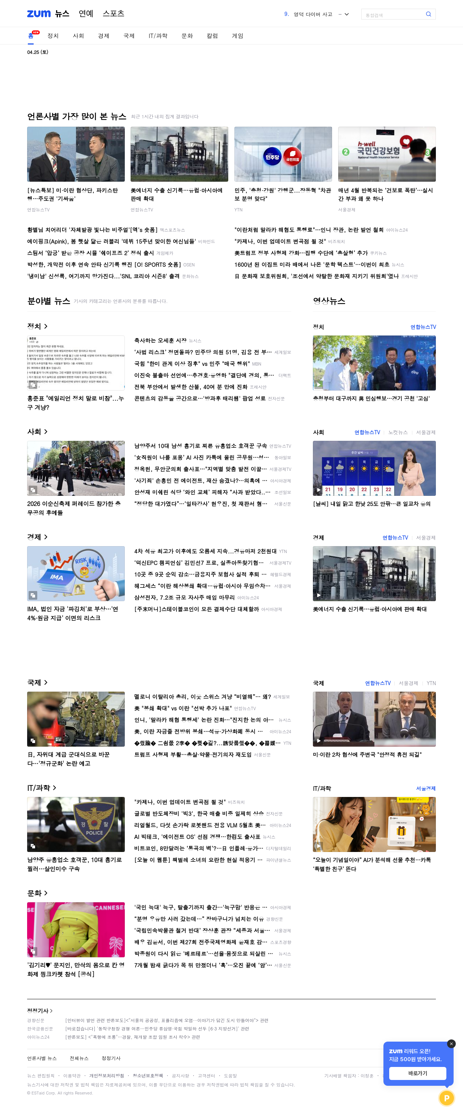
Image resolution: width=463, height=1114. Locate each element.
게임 (237, 35)
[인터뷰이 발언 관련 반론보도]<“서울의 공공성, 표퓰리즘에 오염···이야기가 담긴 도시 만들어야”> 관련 (167, 1020)
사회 (78, 35)
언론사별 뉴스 (42, 1058)
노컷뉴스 (398, 432)
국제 (129, 35)
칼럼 (212, 35)
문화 (187, 35)
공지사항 (180, 1075)
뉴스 (62, 13)
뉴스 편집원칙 (41, 1075)
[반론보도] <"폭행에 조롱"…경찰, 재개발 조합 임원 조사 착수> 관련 (132, 1037)
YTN (238, 209)
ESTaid (37, 1093)
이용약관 (72, 1075)
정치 (53, 35)
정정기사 (37, 1010)
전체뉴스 (79, 1058)
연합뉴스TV (38, 209)
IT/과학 (158, 35)
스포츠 (113, 13)
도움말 (230, 1075)
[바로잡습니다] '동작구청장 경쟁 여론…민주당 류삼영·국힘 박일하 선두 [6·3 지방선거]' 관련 (157, 1028)
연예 (86, 13)
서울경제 (347, 209)
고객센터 (206, 1075)
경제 (104, 35)
